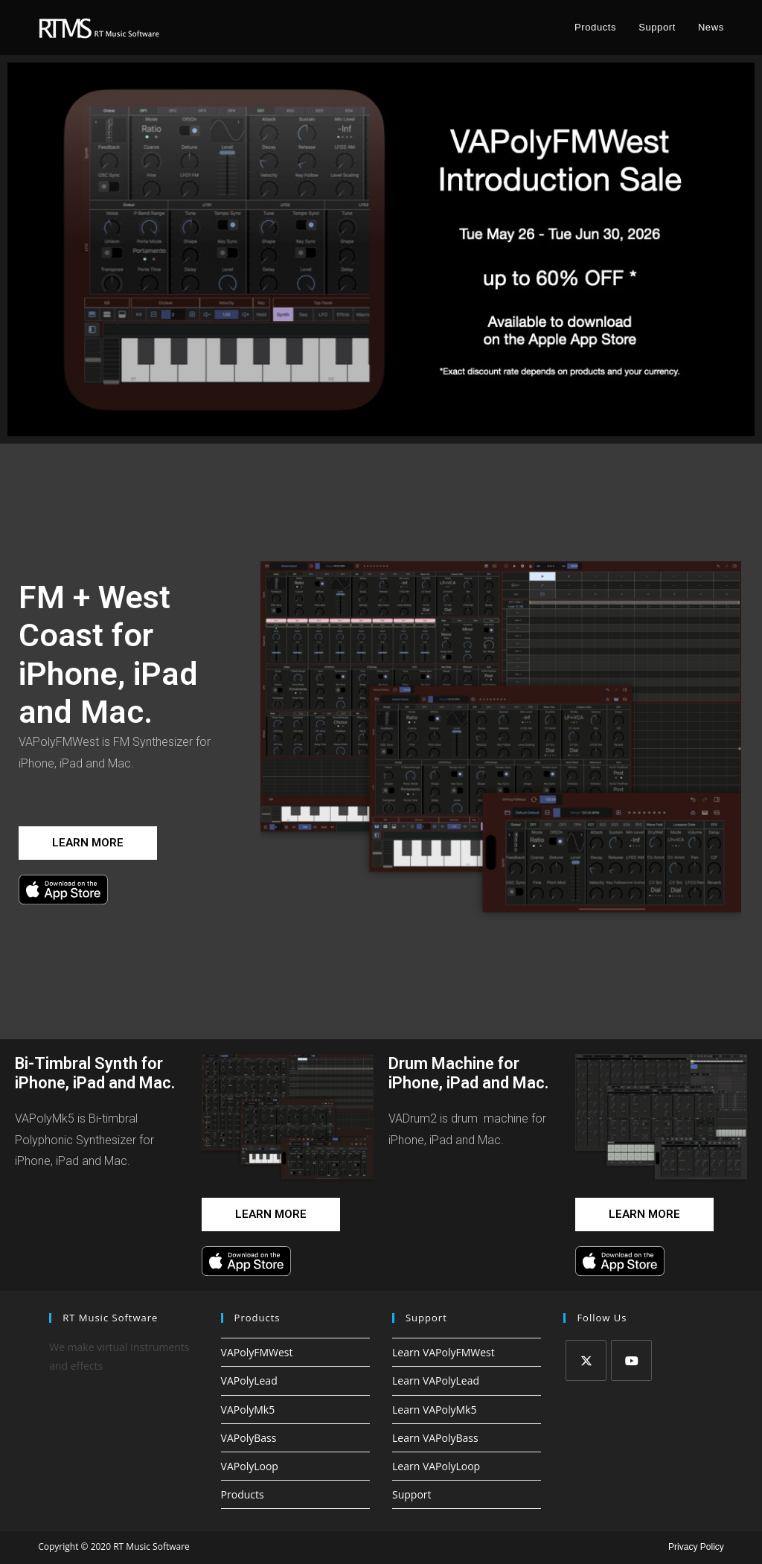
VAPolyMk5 (248, 1409)
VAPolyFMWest (257, 1352)
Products (242, 1494)
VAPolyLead (249, 1380)
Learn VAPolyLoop (436, 1466)
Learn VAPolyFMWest (443, 1352)
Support (412, 1494)
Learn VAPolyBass (435, 1438)
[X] (586, 1360)
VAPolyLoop (249, 1466)
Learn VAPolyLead (435, 1380)
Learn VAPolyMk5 (434, 1409)
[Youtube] (631, 1360)
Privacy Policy (696, 1547)
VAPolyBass (249, 1438)
